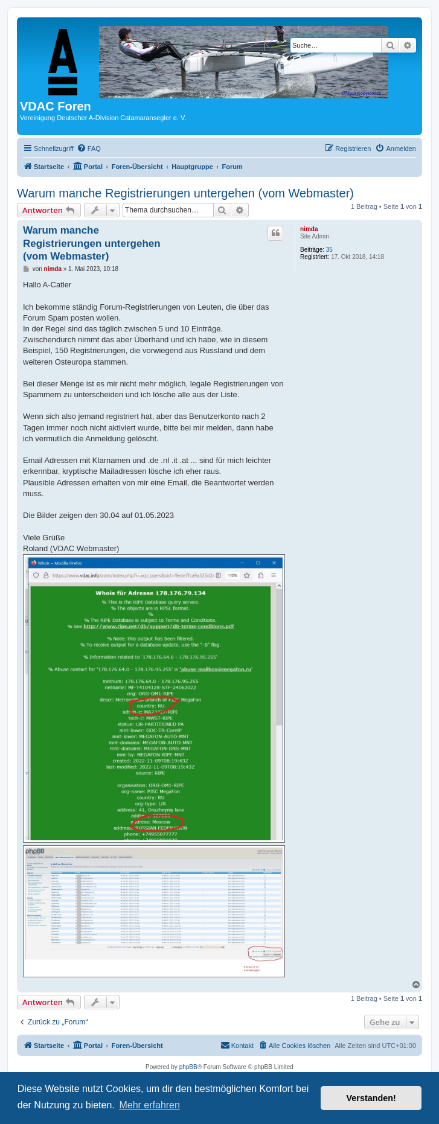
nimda (309, 229)
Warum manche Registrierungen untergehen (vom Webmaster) (185, 193)
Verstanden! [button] (371, 1098)
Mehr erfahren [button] (149, 1105)
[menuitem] (89, 148)
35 (329, 249)
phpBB (188, 1067)
